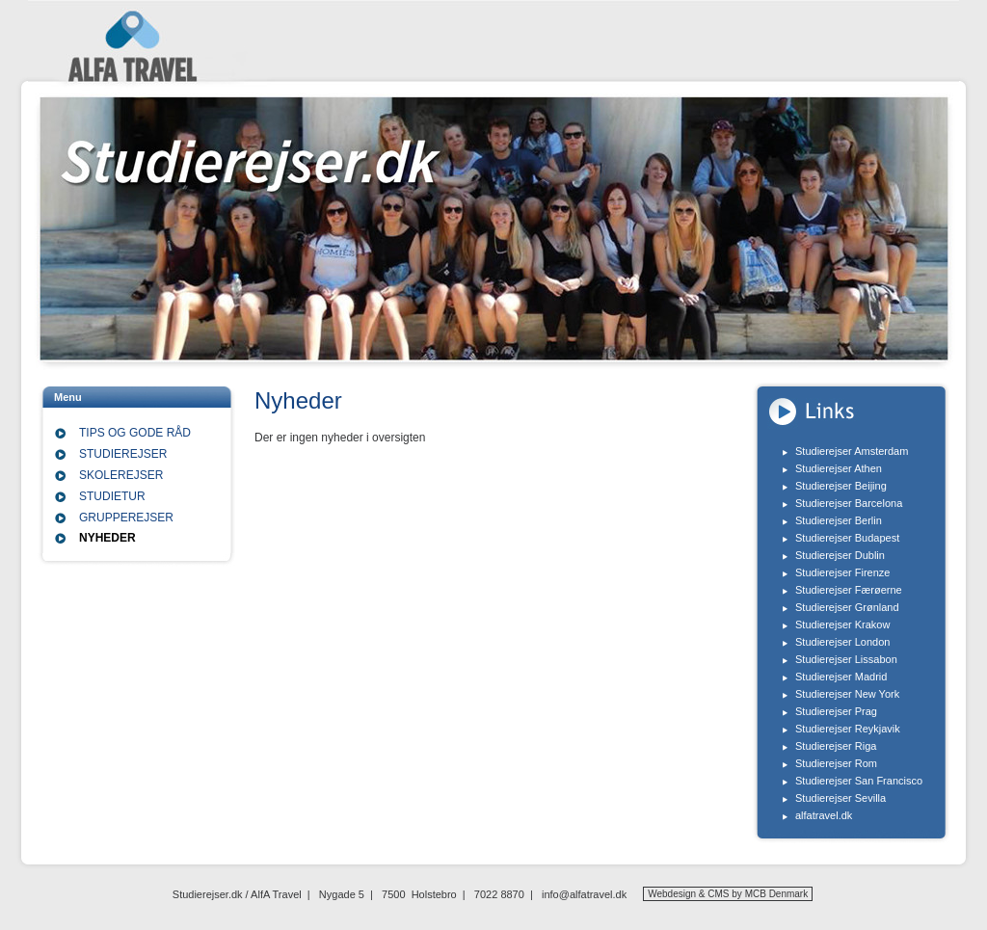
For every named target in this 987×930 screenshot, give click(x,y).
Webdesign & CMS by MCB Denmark (728, 894)
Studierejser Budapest (847, 538)
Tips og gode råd (135, 432)
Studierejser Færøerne (848, 590)
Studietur (112, 496)
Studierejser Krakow (842, 624)
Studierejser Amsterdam (851, 451)
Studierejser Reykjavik (847, 728)
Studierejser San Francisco (858, 780)
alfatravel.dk (823, 815)
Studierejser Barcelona (848, 503)
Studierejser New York (847, 694)
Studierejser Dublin (840, 555)
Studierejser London (842, 642)
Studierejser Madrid (841, 676)
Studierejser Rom (836, 763)
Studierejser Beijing (841, 486)
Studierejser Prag (836, 711)
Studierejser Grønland (847, 607)
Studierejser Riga (835, 746)
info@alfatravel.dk (584, 894)
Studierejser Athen (838, 468)
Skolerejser (121, 475)
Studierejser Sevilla (840, 798)
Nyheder (107, 538)
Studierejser (123, 454)
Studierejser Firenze (842, 572)
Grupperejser (126, 517)
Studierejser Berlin (838, 520)
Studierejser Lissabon (846, 659)
